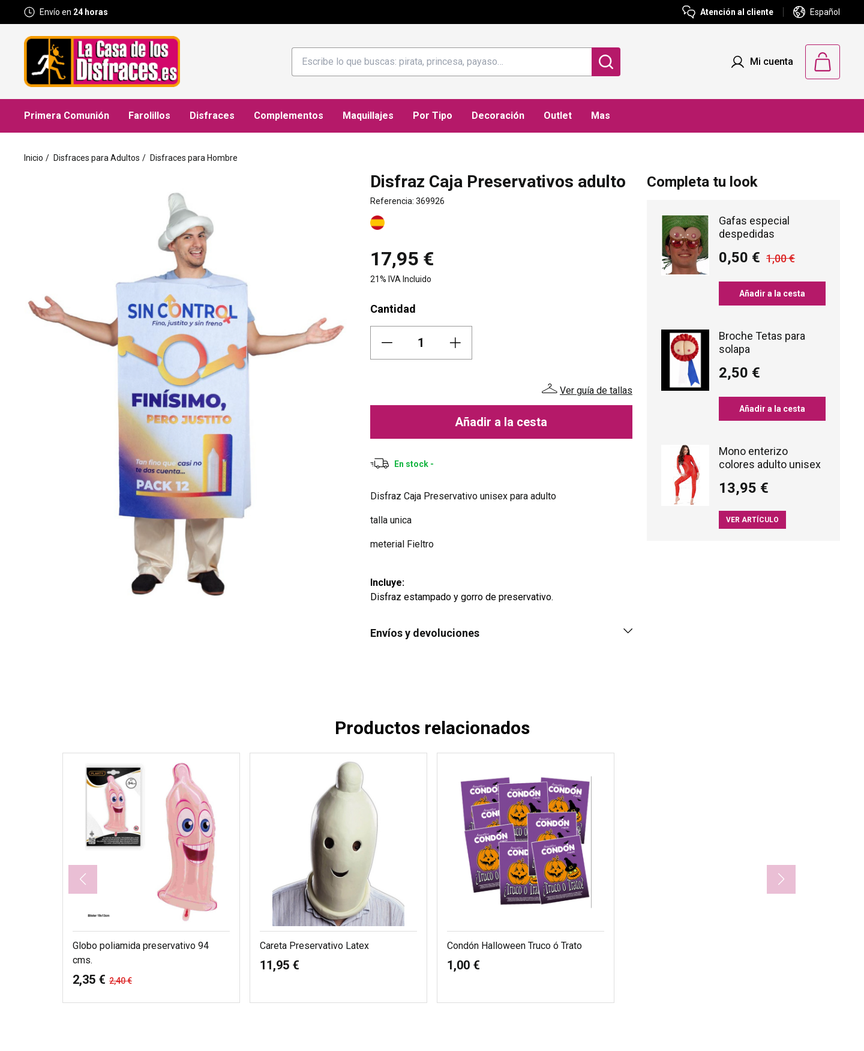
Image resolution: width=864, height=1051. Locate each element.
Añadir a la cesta (501, 422)
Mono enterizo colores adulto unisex (770, 458)
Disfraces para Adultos (96, 158)
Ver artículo (752, 520)
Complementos (288, 115)
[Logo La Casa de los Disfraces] (102, 61)
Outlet (558, 115)
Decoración (498, 115)
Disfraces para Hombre (194, 158)
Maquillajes (368, 115)
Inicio (33, 158)
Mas (600, 115)
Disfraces (212, 115)
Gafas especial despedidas (754, 227)
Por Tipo (432, 115)
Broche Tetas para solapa (762, 342)
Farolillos (149, 115)
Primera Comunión (66, 115)
